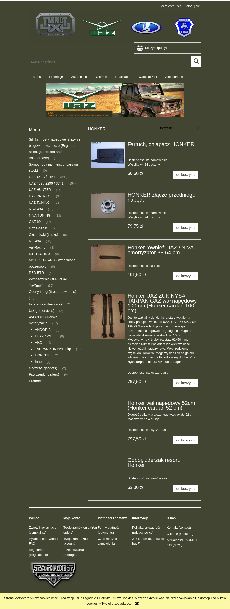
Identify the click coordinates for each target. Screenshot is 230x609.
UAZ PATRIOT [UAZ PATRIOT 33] (40, 196)
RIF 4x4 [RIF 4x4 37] (35, 241)
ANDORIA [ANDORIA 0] (43, 330)
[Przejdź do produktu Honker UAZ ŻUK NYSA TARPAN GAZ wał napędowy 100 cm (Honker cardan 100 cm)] (108, 316)
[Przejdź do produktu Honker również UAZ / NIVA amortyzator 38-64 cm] (108, 258)
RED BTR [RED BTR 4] (36, 273)
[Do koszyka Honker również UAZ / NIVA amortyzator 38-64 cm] (185, 276)
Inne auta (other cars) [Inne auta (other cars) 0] (45, 304)
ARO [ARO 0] (38, 342)
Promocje (36, 381)
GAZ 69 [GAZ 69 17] (35, 222)
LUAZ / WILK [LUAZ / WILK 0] (45, 336)
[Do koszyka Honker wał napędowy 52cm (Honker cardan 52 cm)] (185, 440)
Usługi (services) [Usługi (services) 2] (41, 311)
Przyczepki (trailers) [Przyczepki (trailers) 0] (44, 374)
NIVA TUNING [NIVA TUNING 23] (39, 215)
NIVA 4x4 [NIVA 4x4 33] (36, 209)
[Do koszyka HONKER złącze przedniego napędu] (185, 227)
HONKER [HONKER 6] (42, 355)
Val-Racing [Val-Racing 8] (37, 247)
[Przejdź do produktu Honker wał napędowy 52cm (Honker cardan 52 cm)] (108, 404)
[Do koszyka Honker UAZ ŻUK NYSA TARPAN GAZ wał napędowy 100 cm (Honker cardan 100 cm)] (185, 383)
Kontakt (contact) (179, 527)
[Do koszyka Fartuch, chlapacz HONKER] (185, 175)
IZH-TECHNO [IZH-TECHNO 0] (39, 254)
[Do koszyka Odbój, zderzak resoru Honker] (185, 489)
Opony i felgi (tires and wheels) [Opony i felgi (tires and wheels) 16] (52, 292)
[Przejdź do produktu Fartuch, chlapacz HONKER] (108, 155)
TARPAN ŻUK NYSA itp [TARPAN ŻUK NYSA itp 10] (53, 349)
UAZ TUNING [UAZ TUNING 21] (39, 202)
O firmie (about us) (180, 534)
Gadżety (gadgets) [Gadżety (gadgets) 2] (43, 368)
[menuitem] (37, 76)
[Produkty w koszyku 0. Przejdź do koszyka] (152, 48)
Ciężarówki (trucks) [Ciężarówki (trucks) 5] (43, 235)
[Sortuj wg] (179, 128)
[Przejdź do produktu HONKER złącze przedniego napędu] (108, 205)
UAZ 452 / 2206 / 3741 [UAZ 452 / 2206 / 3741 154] (46, 183)
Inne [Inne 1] (38, 362)
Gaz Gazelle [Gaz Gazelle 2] (38, 228)
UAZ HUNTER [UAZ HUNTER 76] (40, 190)
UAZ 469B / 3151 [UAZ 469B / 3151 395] (42, 177)
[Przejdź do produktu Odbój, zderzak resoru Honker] (108, 461)
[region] (115, 100)
